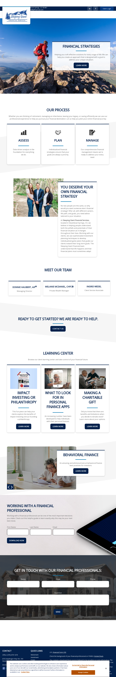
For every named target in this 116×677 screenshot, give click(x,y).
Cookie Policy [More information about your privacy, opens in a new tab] (25, 672)
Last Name (34, 520)
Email (55, 520)
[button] (42, 8)
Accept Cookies (83, 672)
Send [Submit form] (58, 605)
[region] (58, 668)
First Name (11, 520)
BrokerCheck (98, 650)
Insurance (34, 656)
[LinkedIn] (89, 2)
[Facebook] (95, 2)
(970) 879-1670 (9, 3)
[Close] (106, 668)
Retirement (34, 648)
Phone (92, 573)
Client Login (107, 2)
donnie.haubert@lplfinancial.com (30, 3)
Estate (33, 653)
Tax (32, 659)
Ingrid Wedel (94, 280)
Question (58, 586)
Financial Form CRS (59, 646)
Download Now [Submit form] (16, 534)
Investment (35, 651)
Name (23, 573)
